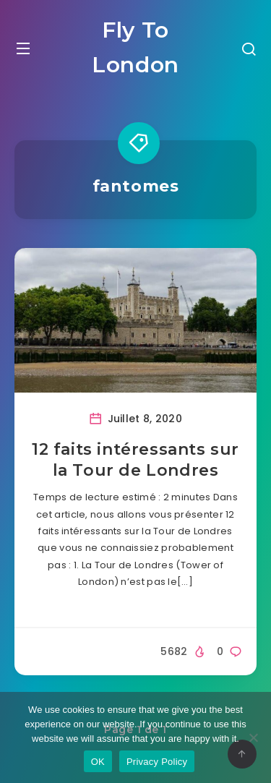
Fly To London (135, 47)
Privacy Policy (156, 761)
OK (98, 761)
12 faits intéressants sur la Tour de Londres (135, 460)
